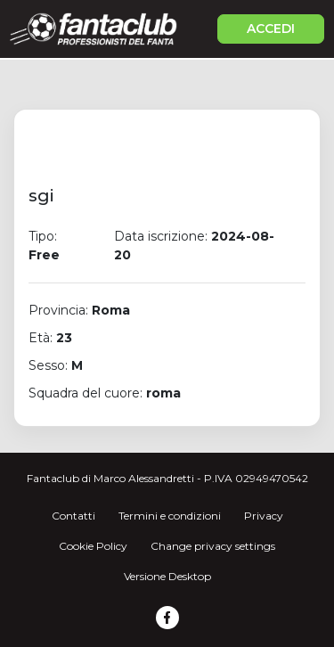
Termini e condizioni (169, 515)
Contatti (73, 515)
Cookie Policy (93, 546)
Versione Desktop (167, 576)
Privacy (263, 515)
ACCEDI (271, 28)
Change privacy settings (213, 546)
